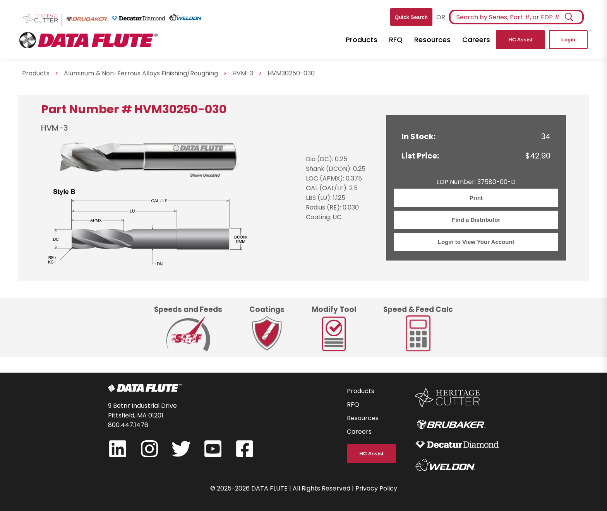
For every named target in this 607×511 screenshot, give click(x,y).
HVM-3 (242, 73)
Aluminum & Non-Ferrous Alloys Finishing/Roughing (141, 73)
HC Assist (520, 40)
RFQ (396, 39)
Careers (476, 39)
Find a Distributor (476, 219)
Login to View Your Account (476, 241)
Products (361, 39)
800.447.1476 (128, 425)
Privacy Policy (376, 488)
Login (568, 40)
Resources (432, 39)
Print (476, 197)
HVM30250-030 (291, 73)
